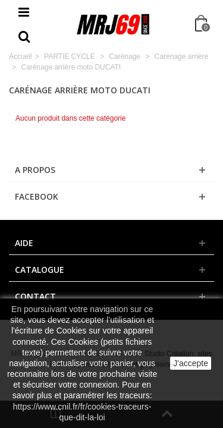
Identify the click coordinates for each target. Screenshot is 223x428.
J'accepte (190, 363)
